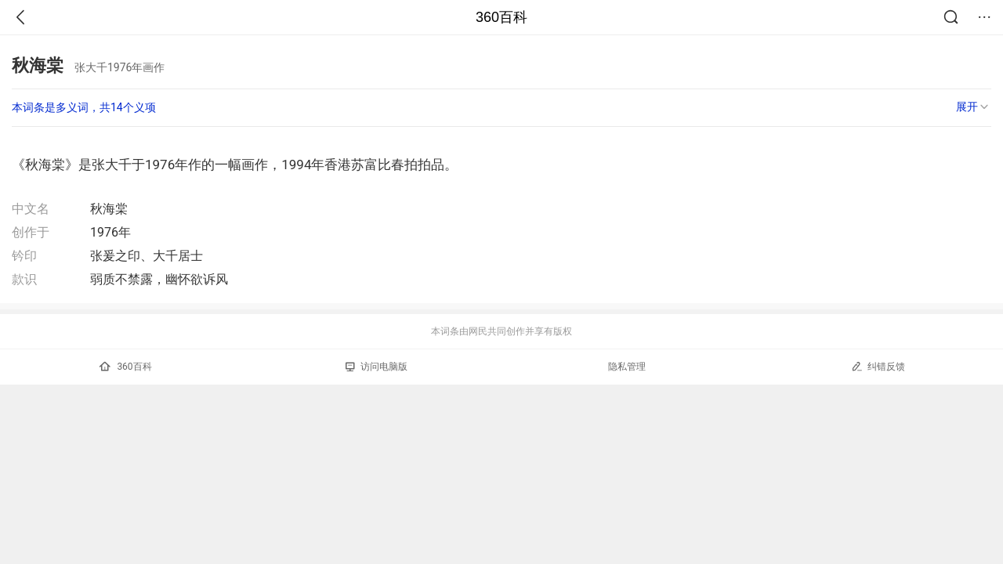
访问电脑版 (376, 366)
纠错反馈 (878, 366)
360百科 (501, 17)
